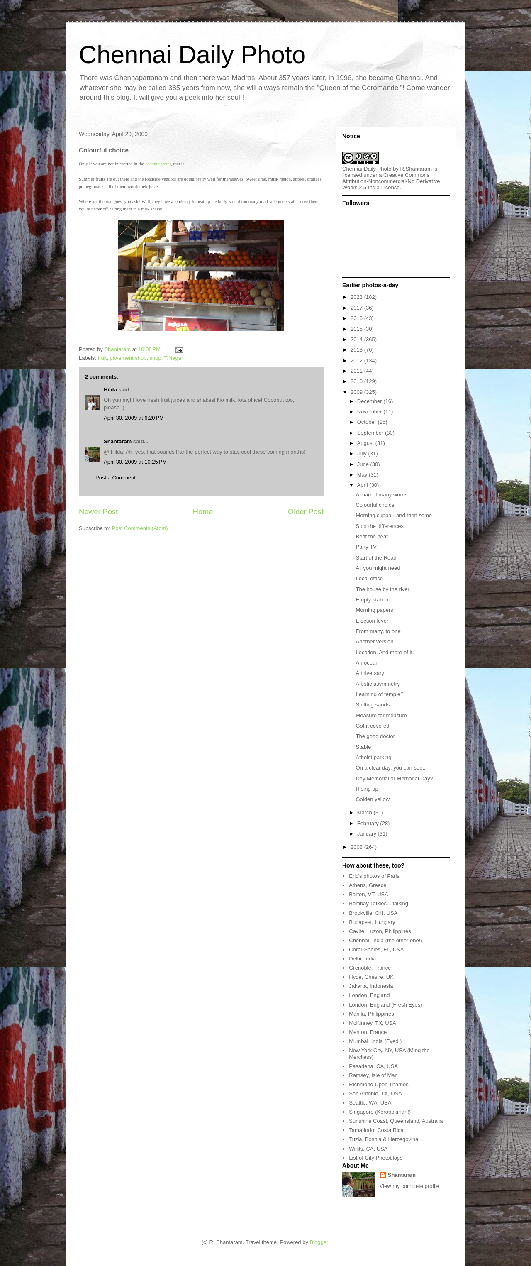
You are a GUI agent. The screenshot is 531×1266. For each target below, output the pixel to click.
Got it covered (372, 726)
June (363, 464)
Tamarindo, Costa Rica (376, 1130)
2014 (357, 339)
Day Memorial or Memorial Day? (394, 778)
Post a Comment (115, 477)
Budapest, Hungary (372, 922)
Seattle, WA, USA (370, 1103)
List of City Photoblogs (375, 1158)
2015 (357, 329)
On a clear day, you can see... (391, 768)
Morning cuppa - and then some (394, 515)
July (362, 453)
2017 (357, 308)
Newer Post (98, 512)
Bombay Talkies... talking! (379, 903)
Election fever (372, 621)
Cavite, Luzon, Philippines (380, 931)
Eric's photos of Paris (374, 876)
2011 (357, 371)
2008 (357, 847)
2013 (357, 350)
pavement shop (128, 358)
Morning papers (374, 610)
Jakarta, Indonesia (371, 986)
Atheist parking (373, 757)
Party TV (366, 547)
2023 (357, 297)
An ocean (367, 663)
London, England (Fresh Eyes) (385, 1005)
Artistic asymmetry (377, 684)
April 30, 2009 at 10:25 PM (135, 462)
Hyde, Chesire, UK (371, 977)
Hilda (110, 389)
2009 (357, 392)
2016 (357, 318)
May (363, 475)
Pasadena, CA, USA (373, 1066)
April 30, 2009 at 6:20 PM (134, 418)
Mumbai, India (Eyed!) (375, 1041)
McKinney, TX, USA (372, 1023)
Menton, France (368, 1032)
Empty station (372, 599)
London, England (369, 995)
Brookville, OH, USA (373, 913)
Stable (363, 747)
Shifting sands (373, 704)
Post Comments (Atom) (140, 528)
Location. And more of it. (385, 652)
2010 (357, 381)
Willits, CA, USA (368, 1149)
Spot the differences (379, 526)
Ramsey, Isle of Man (373, 1075)
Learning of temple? (379, 694)
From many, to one (378, 631)
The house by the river (382, 589)
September (371, 433)
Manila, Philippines (371, 1014)
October (367, 422)
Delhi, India (362, 959)
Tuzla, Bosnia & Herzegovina (383, 1139)
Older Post (306, 512)
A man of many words (381, 494)
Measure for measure (381, 715)
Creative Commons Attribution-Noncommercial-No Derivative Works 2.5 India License (391, 181)
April (363, 485)
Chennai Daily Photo (192, 54)
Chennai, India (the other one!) (385, 940)
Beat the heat (371, 536)
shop (155, 358)
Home (203, 512)
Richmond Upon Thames (379, 1084)
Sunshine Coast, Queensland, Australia (396, 1121)
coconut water (158, 163)
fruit (102, 358)
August (366, 443)
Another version (374, 641)
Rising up (367, 789)
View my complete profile (409, 1186)
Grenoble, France (370, 968)
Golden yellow (373, 799)
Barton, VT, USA (368, 894)
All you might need (378, 568)
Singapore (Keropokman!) (380, 1112)
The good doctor (375, 736)
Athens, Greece (367, 885)
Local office (369, 578)
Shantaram (118, 441)
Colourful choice (375, 505)
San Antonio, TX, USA (375, 1093)
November (370, 411)
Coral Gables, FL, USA (376, 949)
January (367, 834)
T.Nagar (173, 358)
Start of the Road (376, 558)
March (365, 812)
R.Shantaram (416, 169)
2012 (357, 360)
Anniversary (370, 673)
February (368, 823)
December (370, 401)
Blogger (319, 1242)
